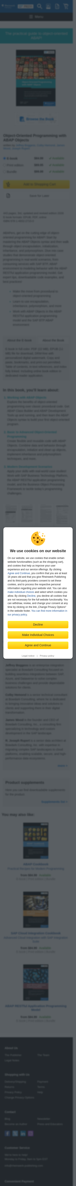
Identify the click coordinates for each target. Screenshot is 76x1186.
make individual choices (21, 592)
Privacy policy (47, 656)
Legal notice (28, 656)
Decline (31, 595)
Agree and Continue (19, 573)
